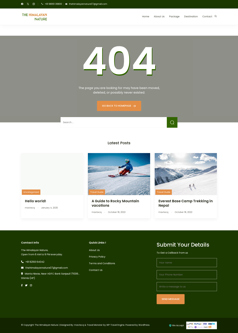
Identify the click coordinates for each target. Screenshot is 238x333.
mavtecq (79, 324)
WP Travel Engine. (115, 324)
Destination (191, 16)
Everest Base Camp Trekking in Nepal (185, 203)
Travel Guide (97, 192)
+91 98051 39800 (53, 4)
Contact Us (95, 270)
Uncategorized (31, 192)
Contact (207, 16)
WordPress (144, 324)
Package (174, 16)
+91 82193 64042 (34, 262)
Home (145, 16)
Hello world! (35, 201)
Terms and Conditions (102, 263)
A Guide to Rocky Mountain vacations (115, 203)
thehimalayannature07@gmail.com (88, 4)
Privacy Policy (97, 256)
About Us (159, 16)
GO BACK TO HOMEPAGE (117, 106)
